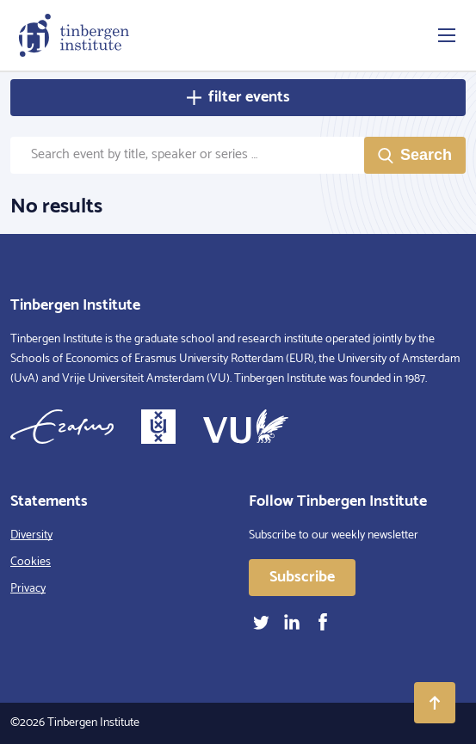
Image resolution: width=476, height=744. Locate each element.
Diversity (31, 535)
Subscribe (302, 577)
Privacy (28, 589)
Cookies (30, 562)
